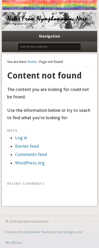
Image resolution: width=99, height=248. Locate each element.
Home (32, 62)
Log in (21, 137)
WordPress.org (30, 163)
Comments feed (31, 154)
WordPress (13, 243)
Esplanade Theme (37, 232)
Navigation (49, 36)
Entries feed (27, 146)
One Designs (66, 232)
